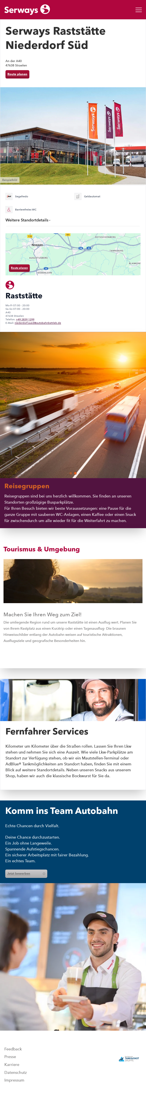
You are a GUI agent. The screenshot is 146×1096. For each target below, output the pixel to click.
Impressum (14, 1080)
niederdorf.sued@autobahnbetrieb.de (38, 322)
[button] (70, 473)
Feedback (13, 1049)
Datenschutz (15, 1072)
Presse (10, 1056)
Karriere (11, 1064)
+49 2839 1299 (25, 319)
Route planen (17, 74)
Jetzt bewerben (26, 873)
